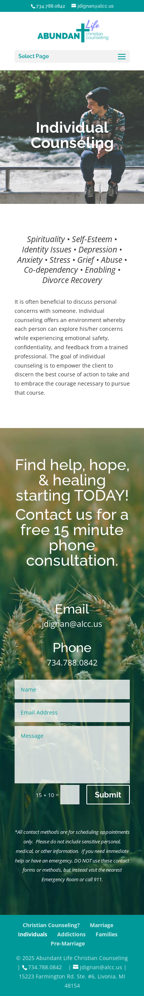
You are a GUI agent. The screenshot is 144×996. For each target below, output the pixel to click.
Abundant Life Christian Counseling (82, 958)
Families (107, 934)
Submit (108, 794)
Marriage (101, 925)
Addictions (71, 934)
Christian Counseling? (51, 925)
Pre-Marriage (68, 943)
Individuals (32, 934)
